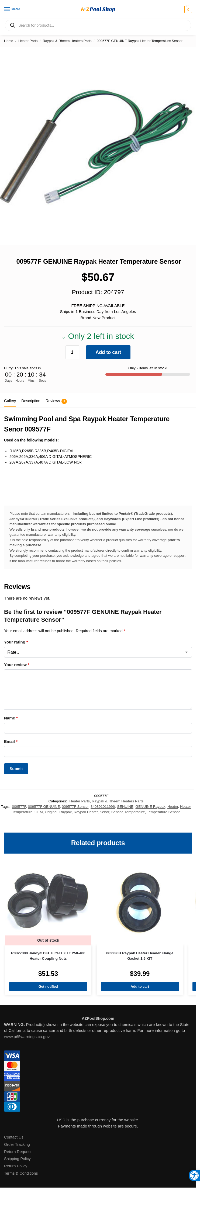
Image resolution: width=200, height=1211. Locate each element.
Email (11, 741)
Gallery (10, 401)
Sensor (117, 812)
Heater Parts (27, 41)
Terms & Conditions (21, 1173)
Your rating (16, 642)
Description (30, 401)
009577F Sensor (75, 807)
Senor (104, 812)
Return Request (17, 1152)
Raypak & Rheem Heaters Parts (67, 41)
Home (8, 41)
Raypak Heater (86, 812)
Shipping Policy (17, 1159)
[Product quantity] (72, 352)
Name (11, 718)
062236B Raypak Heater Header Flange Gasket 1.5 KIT (139, 956)
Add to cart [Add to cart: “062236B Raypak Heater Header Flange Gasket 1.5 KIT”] (140, 986)
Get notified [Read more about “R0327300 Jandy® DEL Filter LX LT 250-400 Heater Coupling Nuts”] (48, 986)
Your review (16, 664)
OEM (39, 812)
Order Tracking (17, 1144)
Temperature (135, 812)
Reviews (56, 401)
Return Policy (15, 1166)
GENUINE (125, 807)
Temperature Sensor (163, 812)
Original (51, 812)
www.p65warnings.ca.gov (27, 1036)
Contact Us (13, 1137)
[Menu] (12, 9)
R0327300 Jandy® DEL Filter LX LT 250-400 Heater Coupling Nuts (48, 956)
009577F (19, 807)
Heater (172, 807)
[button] (187, 9)
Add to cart (108, 352)
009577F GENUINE (44, 807)
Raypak (65, 812)
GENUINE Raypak (150, 807)
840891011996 (103, 807)
